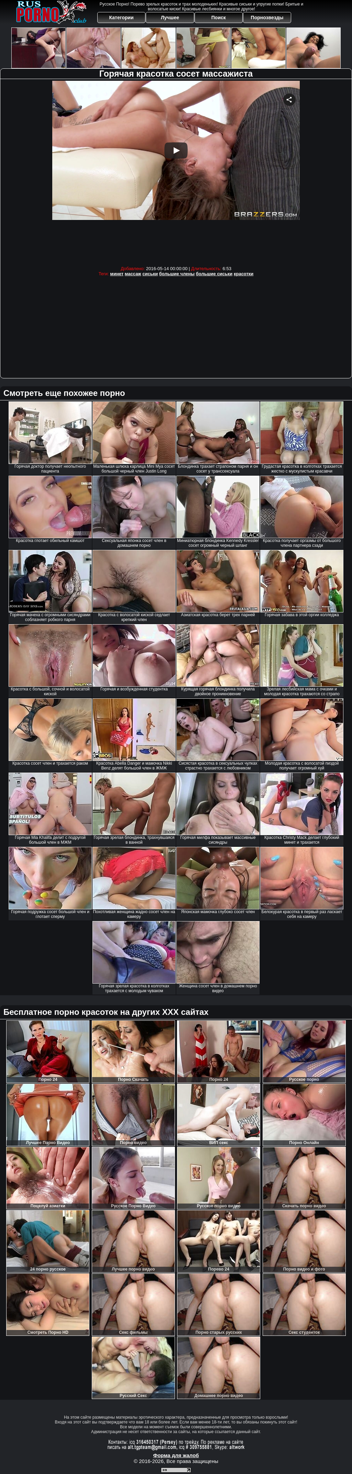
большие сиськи (214, 273)
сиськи (150, 273)
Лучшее (170, 17)
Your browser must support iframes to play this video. (176, 172)
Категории (121, 17)
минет (116, 273)
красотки (243, 273)
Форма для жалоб (176, 1455)
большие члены (177, 273)
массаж (133, 273)
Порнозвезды (267, 17)
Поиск (218, 17)
